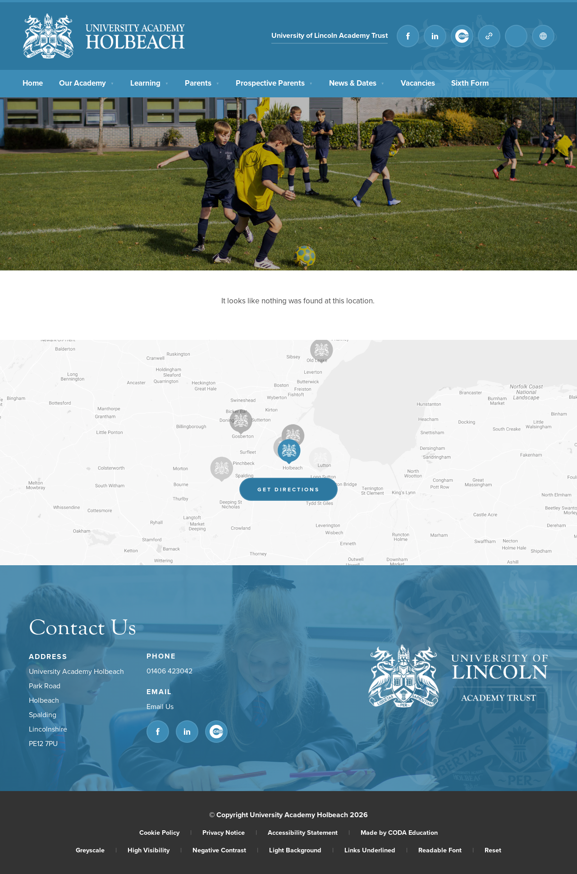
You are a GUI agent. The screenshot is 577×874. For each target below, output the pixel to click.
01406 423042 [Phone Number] (169, 671)
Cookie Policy (165, 832)
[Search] (516, 36)
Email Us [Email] (160, 706)
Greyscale (96, 850)
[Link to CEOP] (462, 36)
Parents (202, 82)
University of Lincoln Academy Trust (329, 35)
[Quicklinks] (489, 36)
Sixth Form (470, 82)
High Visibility (155, 850)
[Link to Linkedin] (435, 36)
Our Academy (86, 82)
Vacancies (418, 82)
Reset (493, 850)
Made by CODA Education (399, 832)
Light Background (301, 850)
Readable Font (446, 850)
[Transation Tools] (543, 36)
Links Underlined (376, 850)
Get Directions (288, 489)
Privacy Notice (229, 832)
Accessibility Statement (309, 832)
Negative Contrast (225, 850)
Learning (149, 82)
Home (33, 82)
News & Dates (357, 82)
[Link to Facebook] (408, 36)
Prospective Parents (274, 82)
